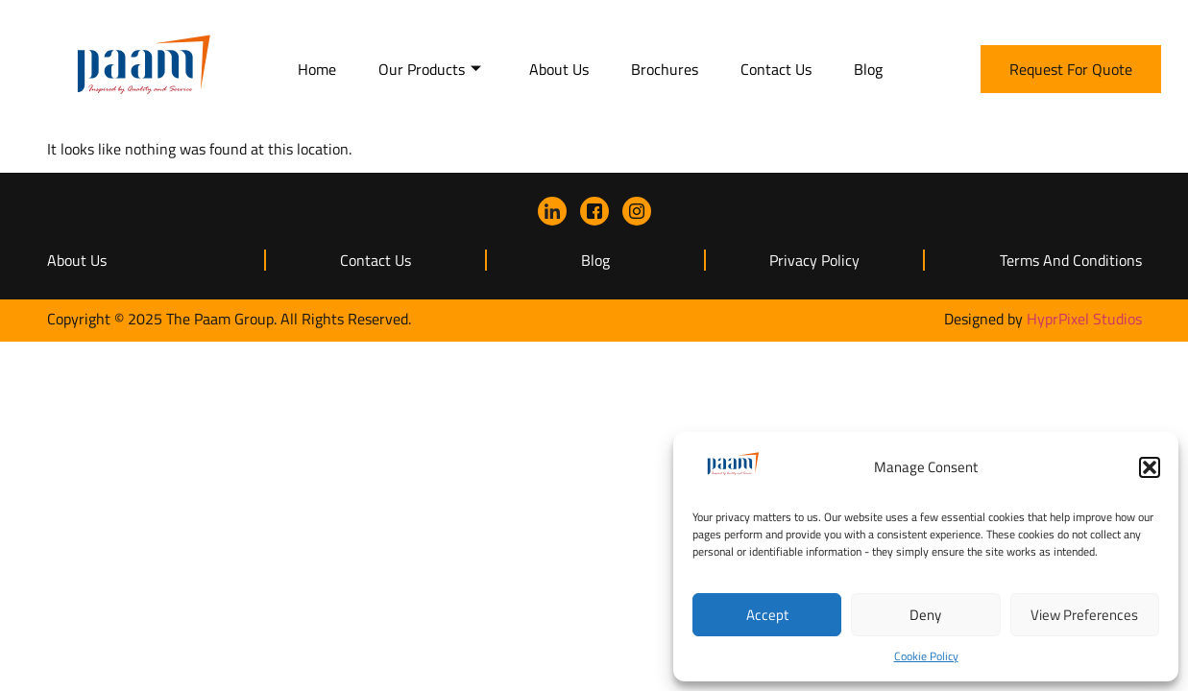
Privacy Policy (814, 260)
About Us (559, 69)
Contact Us (776, 69)
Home (317, 69)
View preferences (1084, 615)
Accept (767, 615)
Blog (868, 69)
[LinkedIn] (552, 211)
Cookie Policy (926, 656)
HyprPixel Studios (1084, 318)
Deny (925, 615)
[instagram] (636, 211)
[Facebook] (594, 211)
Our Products (429, 69)
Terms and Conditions (1071, 260)
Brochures (664, 69)
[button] (1149, 467)
